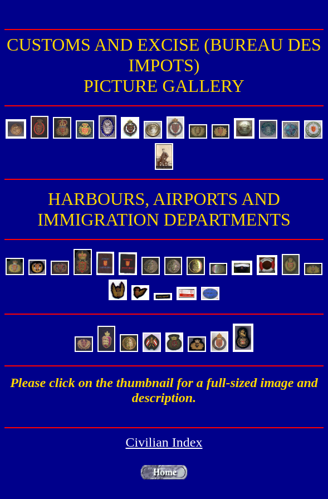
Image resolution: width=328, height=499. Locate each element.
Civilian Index (164, 442)
